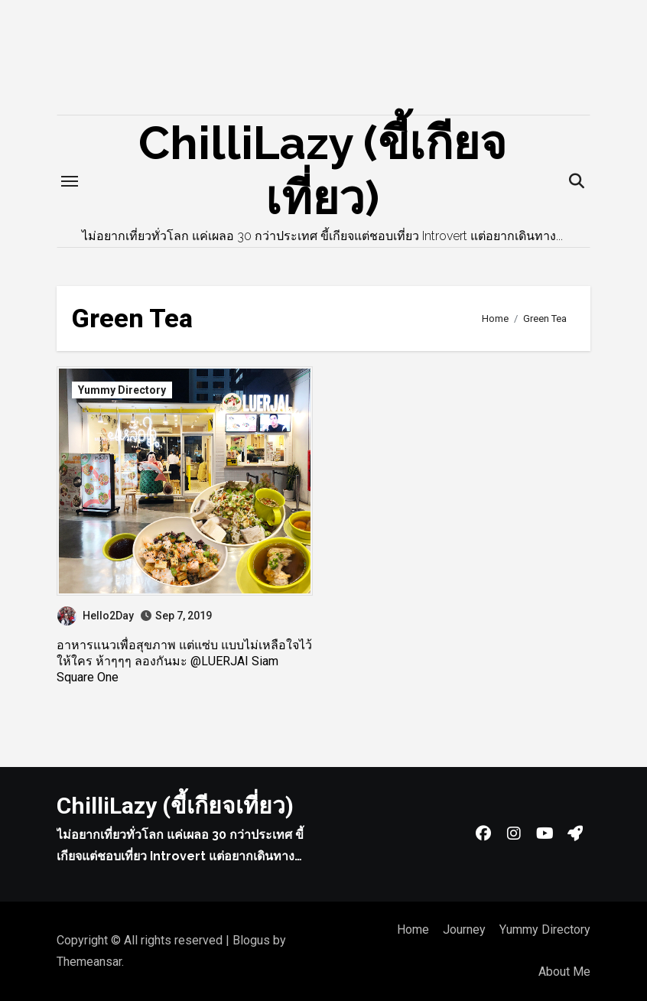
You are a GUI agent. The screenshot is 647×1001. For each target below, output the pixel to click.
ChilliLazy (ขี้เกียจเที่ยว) (175, 805)
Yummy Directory (122, 390)
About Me (564, 971)
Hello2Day (95, 615)
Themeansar (89, 961)
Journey (464, 929)
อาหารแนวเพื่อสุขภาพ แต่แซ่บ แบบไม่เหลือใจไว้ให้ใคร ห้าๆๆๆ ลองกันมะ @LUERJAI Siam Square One (184, 661)
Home (413, 929)
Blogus (251, 940)
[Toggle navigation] (69, 181)
